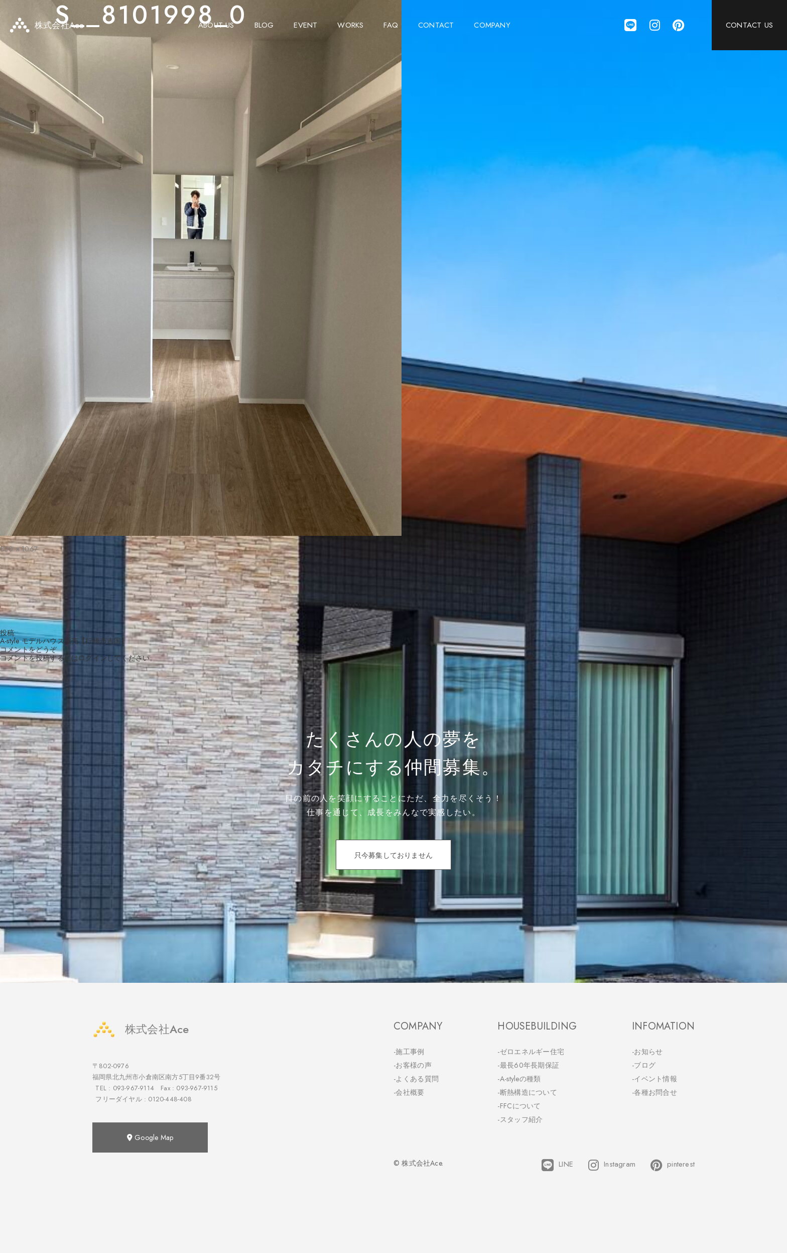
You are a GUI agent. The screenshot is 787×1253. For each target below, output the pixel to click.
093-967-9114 (133, 1088)
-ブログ (643, 1065)
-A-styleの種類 (519, 1079)
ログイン (92, 658)
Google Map (150, 1137)
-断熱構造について (527, 1092)
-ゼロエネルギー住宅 (530, 1052)
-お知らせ (647, 1052)
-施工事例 (409, 1052)
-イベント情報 (654, 1079)
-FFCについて (519, 1106)
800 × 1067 (19, 549)
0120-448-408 (169, 1099)
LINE (557, 1165)
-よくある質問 (416, 1079)
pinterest (672, 1165)
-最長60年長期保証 (528, 1065)
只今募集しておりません (393, 855)
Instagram (611, 1165)
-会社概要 (409, 1092)
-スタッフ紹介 (520, 1119)
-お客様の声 (413, 1065)
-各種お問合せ (654, 1092)
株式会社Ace (140, 1029)
